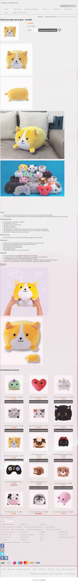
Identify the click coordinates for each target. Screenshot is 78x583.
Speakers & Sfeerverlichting (35, 529)
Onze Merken (26, 542)
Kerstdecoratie (25, 537)
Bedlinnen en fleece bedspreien (33, 527)
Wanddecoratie (63, 532)
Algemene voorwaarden (56, 574)
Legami (42, 537)
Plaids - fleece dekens (8, 524)
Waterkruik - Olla (6, 534)
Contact (45, 9)
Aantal (29, 30)
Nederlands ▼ (65, 6)
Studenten (4, 539)
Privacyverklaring (70, 574)
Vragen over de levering (19, 12)
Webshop (40, 16)
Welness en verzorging (27, 534)
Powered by (39, 580)
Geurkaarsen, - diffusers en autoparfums (13, 529)
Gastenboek (56, 9)
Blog (6, 12)
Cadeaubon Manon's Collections (11, 542)
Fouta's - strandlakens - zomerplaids (12, 527)
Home (6, 9)
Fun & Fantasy (6, 537)
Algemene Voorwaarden (31, 9)
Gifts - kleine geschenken (53, 529)
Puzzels (42, 534)
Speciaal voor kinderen (8, 532)
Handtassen (24, 539)
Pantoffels (42, 532)
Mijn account (18, 9)
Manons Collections (9, 3)
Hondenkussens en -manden (67, 537)
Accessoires (24, 532)
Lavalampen (43, 524)
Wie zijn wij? (68, 9)
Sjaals (41, 539)
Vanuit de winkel (63, 534)
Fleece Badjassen (50, 527)
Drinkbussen (24, 524)
